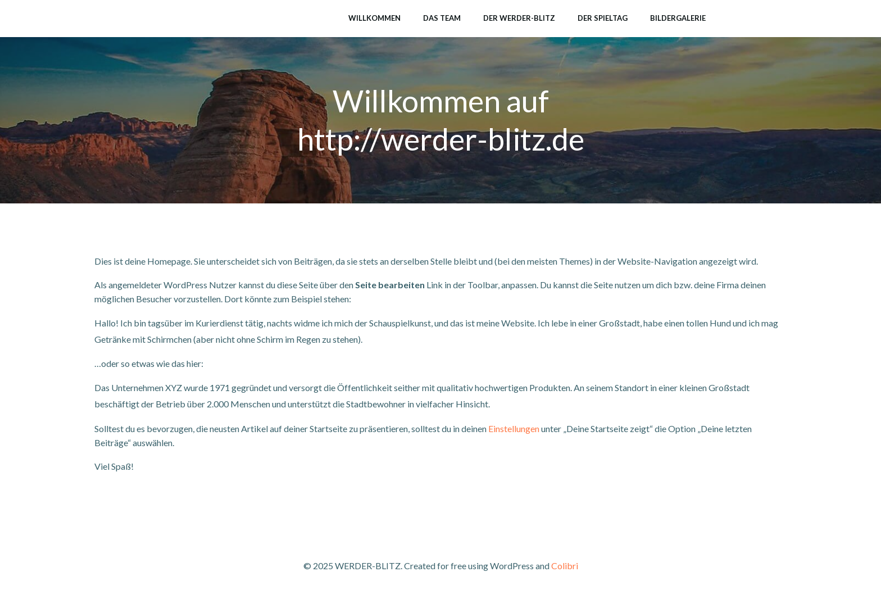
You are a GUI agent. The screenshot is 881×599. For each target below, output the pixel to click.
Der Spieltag (603, 17)
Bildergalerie (678, 17)
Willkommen (374, 17)
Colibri (564, 565)
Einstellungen (513, 428)
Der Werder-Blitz (519, 17)
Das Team (442, 17)
